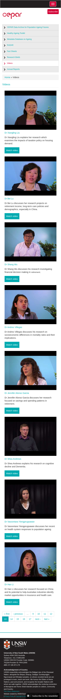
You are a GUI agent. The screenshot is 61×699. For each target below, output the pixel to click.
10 (39, 614)
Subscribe (53, 11)
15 (17, 619)
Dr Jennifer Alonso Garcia (17, 393)
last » (46, 619)
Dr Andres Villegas (13, 327)
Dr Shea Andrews (13, 459)
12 (51, 614)
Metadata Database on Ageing (19, 39)
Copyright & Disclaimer (23, 696)
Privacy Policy (9, 696)
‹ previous (18, 614)
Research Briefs (13, 57)
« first (6, 614)
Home (7, 77)
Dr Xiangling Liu (12, 133)
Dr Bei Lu (9, 198)
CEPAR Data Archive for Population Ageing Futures (28, 27)
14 (11, 619)
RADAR (10, 45)
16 (24, 619)
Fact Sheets (12, 51)
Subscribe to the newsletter (42, 696)
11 (45, 614)
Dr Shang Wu (11, 264)
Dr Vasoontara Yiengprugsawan (20, 521)
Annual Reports (13, 69)
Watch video (12, 150)
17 (30, 619)
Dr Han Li (9, 584)
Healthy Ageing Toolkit (16, 33)
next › (37, 619)
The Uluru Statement (11, 691)
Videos (10, 63)
